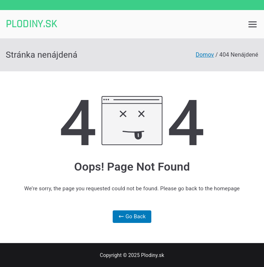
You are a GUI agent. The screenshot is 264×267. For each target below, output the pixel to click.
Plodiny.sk (31, 24)
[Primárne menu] (252, 24)
